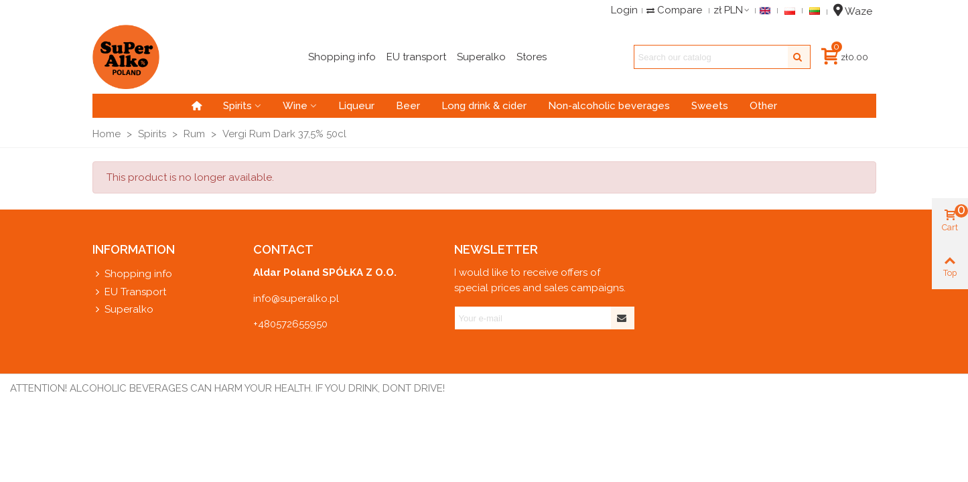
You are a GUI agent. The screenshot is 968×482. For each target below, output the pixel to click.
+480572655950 (290, 324)
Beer (408, 106)
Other (763, 106)
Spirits (237, 106)
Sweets (709, 106)
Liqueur (356, 106)
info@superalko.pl (296, 299)
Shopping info (132, 274)
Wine (295, 106)
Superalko (122, 309)
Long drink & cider (484, 106)
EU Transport (129, 292)
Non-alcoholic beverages (609, 106)
